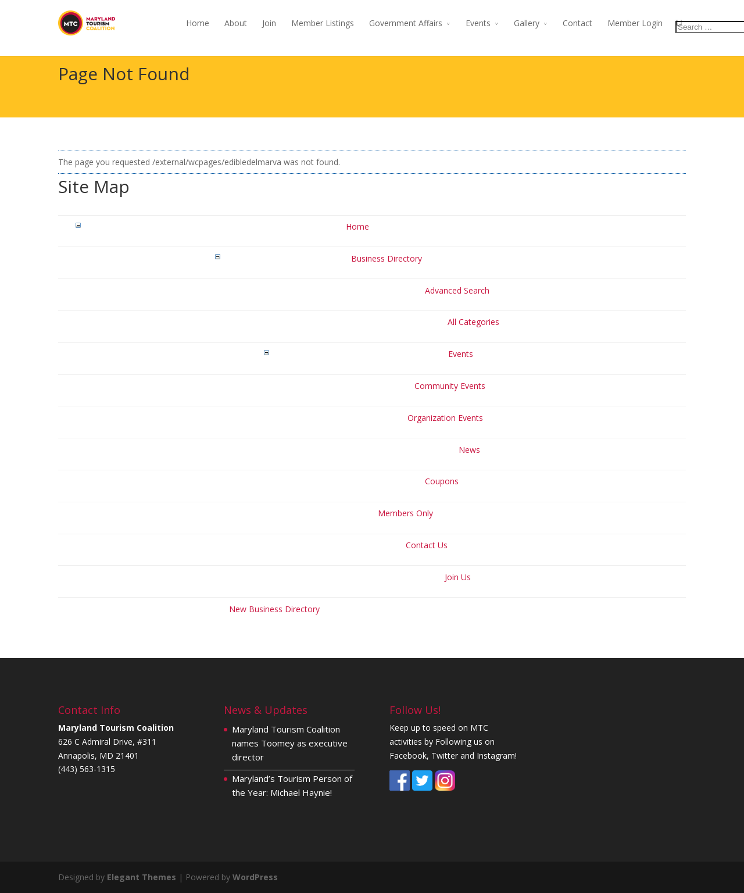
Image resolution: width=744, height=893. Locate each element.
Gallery (526, 22)
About (235, 22)
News (469, 449)
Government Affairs (405, 22)
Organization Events (445, 417)
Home (197, 22)
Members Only (405, 513)
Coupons (442, 481)
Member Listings (322, 22)
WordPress (255, 877)
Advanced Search (457, 290)
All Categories (473, 321)
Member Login (635, 22)
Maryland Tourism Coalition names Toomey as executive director (290, 743)
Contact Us (427, 545)
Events (478, 22)
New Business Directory (274, 609)
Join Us (458, 577)
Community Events (449, 385)
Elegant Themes (141, 877)
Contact (577, 22)
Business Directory (386, 258)
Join (269, 22)
